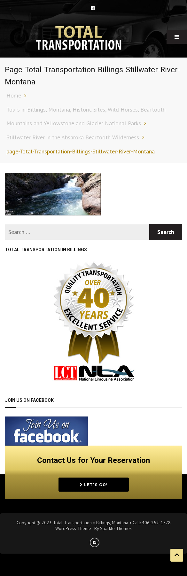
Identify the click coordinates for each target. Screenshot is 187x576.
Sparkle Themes (116, 528)
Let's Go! (94, 485)
